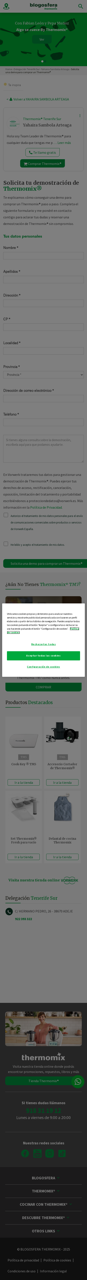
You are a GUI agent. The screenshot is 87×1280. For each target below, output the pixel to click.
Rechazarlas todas (43, 644)
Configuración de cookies (43, 666)
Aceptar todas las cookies (43, 655)
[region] (43, 640)
